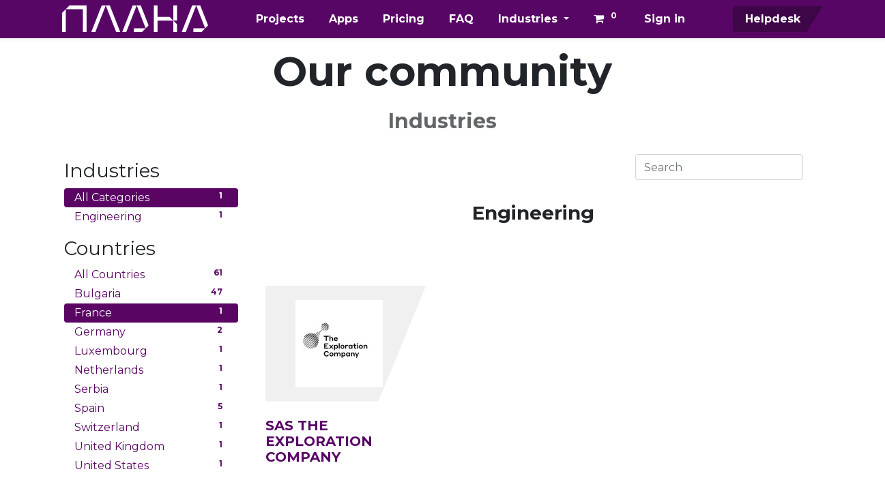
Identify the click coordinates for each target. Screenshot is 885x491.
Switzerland (151, 426)
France (151, 312)
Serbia (151, 388)
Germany (151, 331)
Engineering (151, 216)
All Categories (151, 197)
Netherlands (151, 369)
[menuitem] (280, 19)
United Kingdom (151, 445)
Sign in (664, 18)
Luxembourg (151, 350)
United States (151, 465)
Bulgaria (151, 293)
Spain (151, 407)
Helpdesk (769, 18)
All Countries (151, 274)
